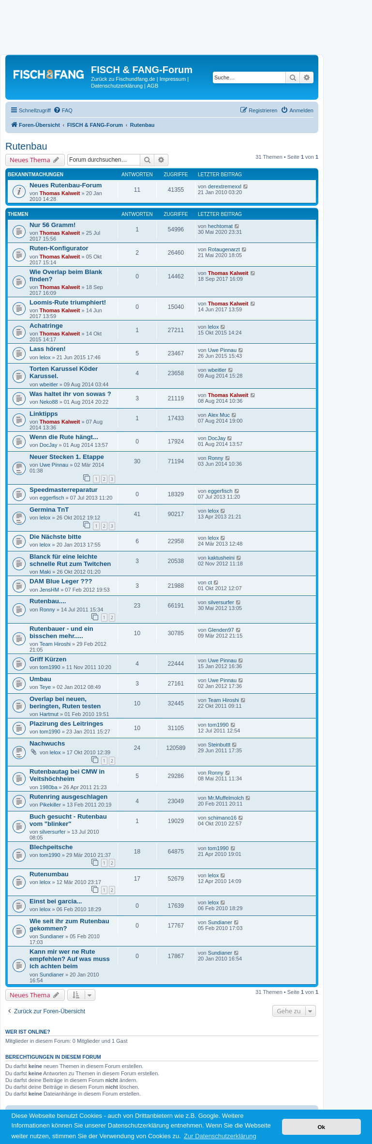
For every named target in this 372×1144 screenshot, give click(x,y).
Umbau (40, 679)
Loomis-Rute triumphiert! (68, 302)
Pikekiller (50, 805)
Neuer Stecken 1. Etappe (67, 456)
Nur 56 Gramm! (52, 225)
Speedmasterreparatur (64, 489)
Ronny (215, 458)
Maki (45, 572)
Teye (45, 687)
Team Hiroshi (55, 644)
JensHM (49, 590)
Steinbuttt (219, 744)
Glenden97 (221, 630)
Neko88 (49, 402)
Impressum (173, 79)
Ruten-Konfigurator (59, 248)
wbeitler (49, 384)
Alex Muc (219, 415)
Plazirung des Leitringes (66, 723)
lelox (213, 327)
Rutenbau (26, 146)
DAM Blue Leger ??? (61, 581)
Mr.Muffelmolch (226, 798)
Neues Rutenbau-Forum (66, 185)
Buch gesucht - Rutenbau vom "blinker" (68, 820)
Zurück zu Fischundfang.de (123, 79)
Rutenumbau (49, 874)
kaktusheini (221, 558)
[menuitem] (63, 110)
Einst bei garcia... (56, 901)
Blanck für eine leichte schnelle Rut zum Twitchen (70, 560)
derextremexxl (224, 186)
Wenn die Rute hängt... (64, 437)
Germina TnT (49, 509)
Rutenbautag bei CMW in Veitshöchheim (67, 775)
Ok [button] (321, 1127)
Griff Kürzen (48, 659)
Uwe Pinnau (222, 350)
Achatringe (46, 325)
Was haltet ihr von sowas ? (70, 393)
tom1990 (50, 667)
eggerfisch (52, 498)
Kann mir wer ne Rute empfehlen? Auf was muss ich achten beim (70, 959)
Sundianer (52, 936)
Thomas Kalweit (60, 193)
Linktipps (44, 413)
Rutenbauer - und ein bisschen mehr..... (61, 632)
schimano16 (222, 818)
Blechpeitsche (51, 847)
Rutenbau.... (48, 601)
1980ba (49, 787)
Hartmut (49, 714)
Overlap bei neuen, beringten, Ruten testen (65, 702)
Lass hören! (48, 348)
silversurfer (221, 602)
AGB (152, 86)
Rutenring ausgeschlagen (68, 796)
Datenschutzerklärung (117, 86)
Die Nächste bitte (55, 536)
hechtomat (220, 226)
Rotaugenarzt (224, 249)
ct (210, 582)
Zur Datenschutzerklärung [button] (220, 1136)
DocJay (49, 445)
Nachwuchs (47, 743)
